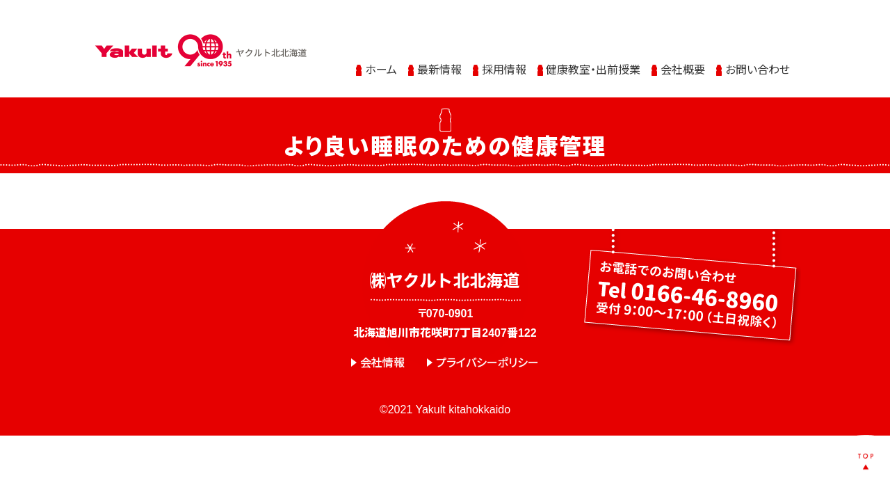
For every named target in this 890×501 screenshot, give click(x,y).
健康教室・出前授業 (593, 57)
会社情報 (382, 363)
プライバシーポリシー (487, 363)
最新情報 (439, 57)
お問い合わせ (757, 57)
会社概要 (683, 57)
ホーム (381, 57)
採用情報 (504, 57)
